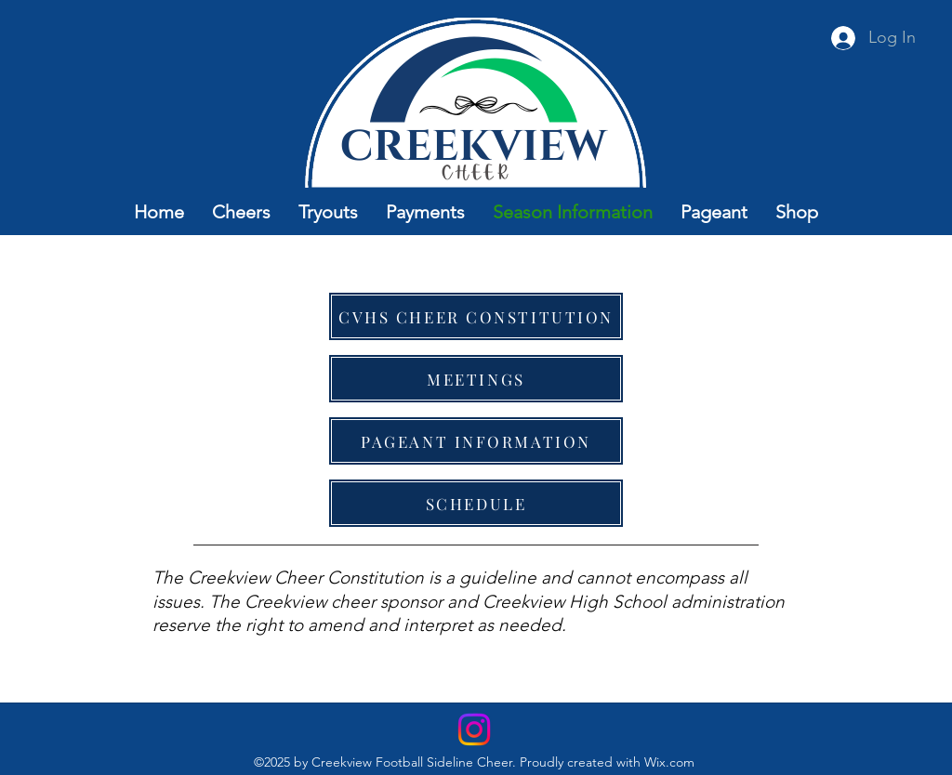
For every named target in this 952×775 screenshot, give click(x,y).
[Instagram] (474, 729)
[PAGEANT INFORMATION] (476, 441)
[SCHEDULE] (476, 503)
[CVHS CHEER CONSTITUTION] (476, 316)
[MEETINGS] (476, 378)
